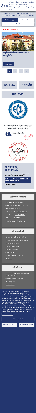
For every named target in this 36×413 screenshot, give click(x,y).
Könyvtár (12, 4)
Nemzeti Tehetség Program (14, 278)
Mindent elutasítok (9, 324)
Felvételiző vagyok (9, 20)
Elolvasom (9, 64)
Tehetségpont (10, 282)
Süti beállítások (18, 319)
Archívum (9, 259)
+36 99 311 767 (22, 212)
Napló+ (11, 9)
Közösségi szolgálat (15, 7)
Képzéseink (24, 2)
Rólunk (17, 2)
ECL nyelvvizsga (29, 7)
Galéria (9, 85)
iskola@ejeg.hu (15, 209)
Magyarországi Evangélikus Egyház (17, 240)
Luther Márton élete (12, 246)
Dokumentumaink (21, 4)
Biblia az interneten (12, 249)
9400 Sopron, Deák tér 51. (17, 202)
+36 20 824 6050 (20, 215)
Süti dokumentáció (7, 314)
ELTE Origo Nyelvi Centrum (14, 256)
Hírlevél (18, 94)
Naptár (27, 85)
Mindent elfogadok (26, 324)
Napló (18, 24)
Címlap (11, 2)
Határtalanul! (10, 285)
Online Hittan (10, 252)
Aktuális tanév (26, 20)
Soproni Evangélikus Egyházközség (16, 237)
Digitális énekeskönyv (12, 243)
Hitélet (31, 2)
